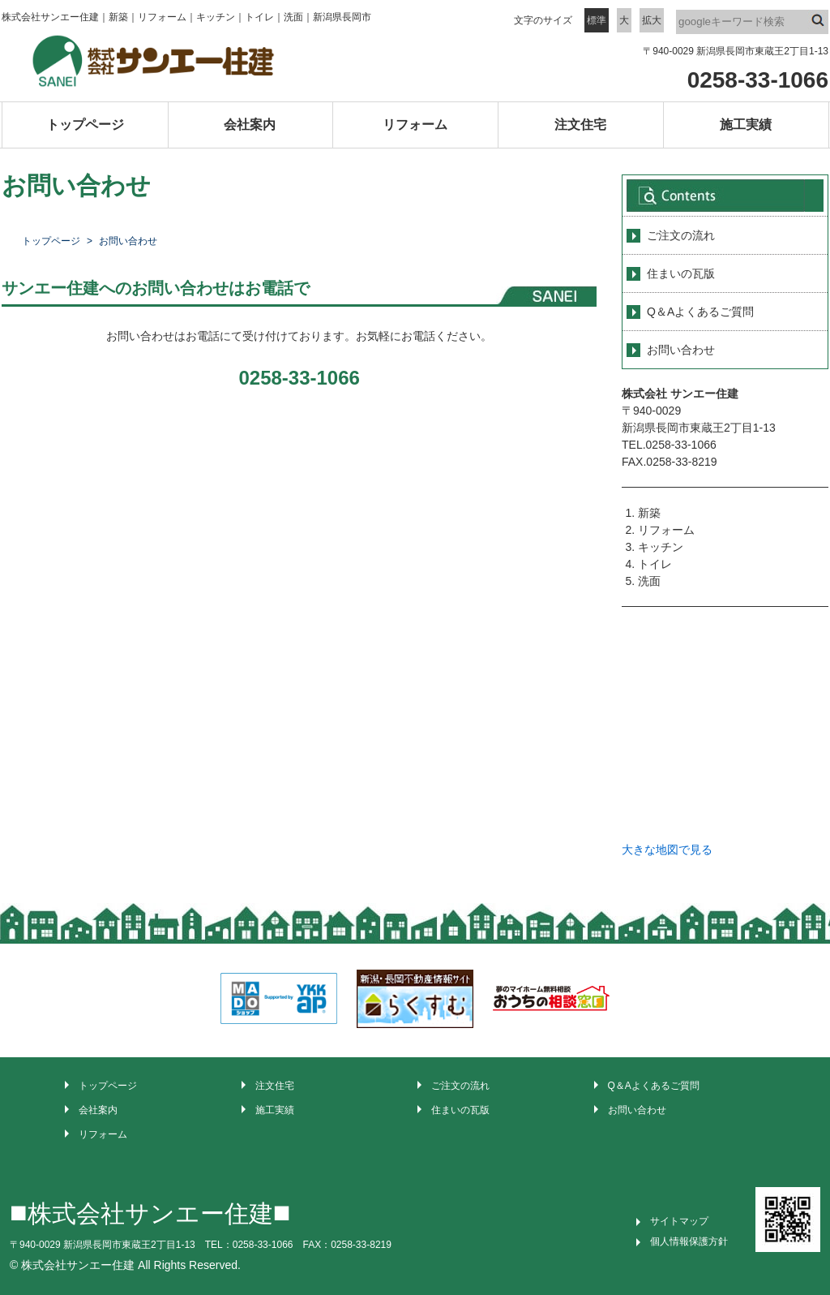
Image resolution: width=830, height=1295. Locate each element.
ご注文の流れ (681, 235)
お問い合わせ (681, 349)
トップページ (85, 124)
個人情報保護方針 (689, 1241)
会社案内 (250, 124)
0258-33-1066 (757, 79)
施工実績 (746, 124)
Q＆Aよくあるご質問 (700, 311)
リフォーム (415, 124)
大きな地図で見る (667, 849)
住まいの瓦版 (681, 273)
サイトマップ (679, 1221)
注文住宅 (580, 124)
